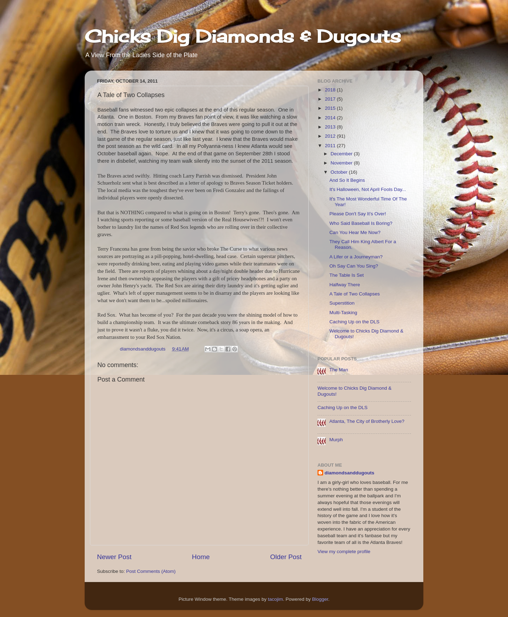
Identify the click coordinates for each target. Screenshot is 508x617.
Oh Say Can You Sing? (353, 266)
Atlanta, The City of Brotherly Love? (366, 421)
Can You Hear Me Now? (355, 232)
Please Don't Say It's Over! (357, 213)
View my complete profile (344, 551)
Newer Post (114, 557)
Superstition (342, 303)
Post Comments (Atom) (151, 571)
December (342, 153)
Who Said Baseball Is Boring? (361, 223)
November (342, 163)
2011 (331, 145)
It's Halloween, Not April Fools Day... (367, 189)
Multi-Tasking (343, 312)
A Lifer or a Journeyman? (356, 256)
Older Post (286, 557)
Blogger (320, 599)
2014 (331, 117)
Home (201, 557)
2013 (331, 127)
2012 (331, 136)
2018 (331, 89)
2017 (331, 99)
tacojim (275, 599)
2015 (331, 108)
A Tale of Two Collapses (354, 293)
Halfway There (344, 284)
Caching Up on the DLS (354, 321)
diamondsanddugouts (349, 472)
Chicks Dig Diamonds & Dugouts (243, 36)
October (340, 172)
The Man (338, 369)
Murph (336, 439)
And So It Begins (347, 180)
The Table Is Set (346, 275)
